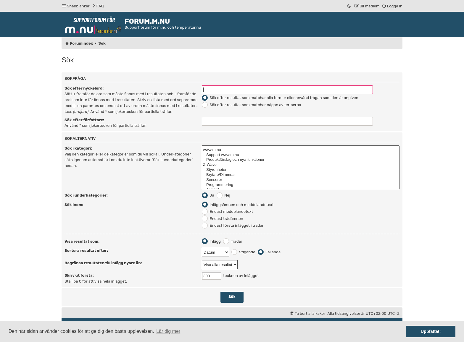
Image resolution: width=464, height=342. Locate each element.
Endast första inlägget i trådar (233, 225)
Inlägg (211, 241)
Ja (208, 195)
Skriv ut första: (79, 275)
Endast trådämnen (222, 218)
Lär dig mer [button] (168, 331)
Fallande (269, 252)
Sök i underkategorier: (86, 195)
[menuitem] (97, 6)
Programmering (300, 184)
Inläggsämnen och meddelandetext (238, 204)
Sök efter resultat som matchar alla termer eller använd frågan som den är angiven (280, 97)
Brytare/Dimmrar (300, 174)
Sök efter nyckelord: (84, 88)
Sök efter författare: (84, 120)
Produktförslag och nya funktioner (300, 159)
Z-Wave (300, 164)
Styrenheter (300, 169)
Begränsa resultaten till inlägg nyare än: (103, 263)
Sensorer (300, 179)
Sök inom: (74, 204)
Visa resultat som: (82, 241)
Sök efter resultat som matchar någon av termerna (251, 105)
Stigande (243, 252)
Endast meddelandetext (227, 211)
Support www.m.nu (300, 155)
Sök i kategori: (78, 148)
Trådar (232, 241)
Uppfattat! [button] (431, 331)
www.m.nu (300, 150)
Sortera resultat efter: (86, 250)
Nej (223, 195)
